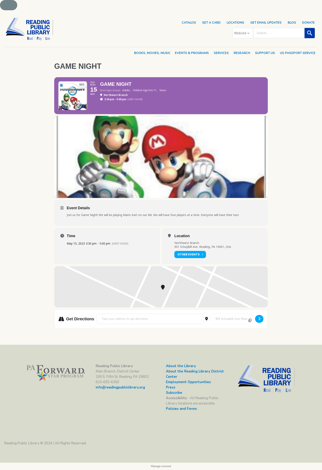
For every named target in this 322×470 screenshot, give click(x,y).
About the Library (181, 366)
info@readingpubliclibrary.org (120, 387)
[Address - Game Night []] (149, 319)
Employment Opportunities (188, 382)
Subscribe (174, 392)
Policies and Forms (181, 408)
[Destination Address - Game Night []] (231, 319)
